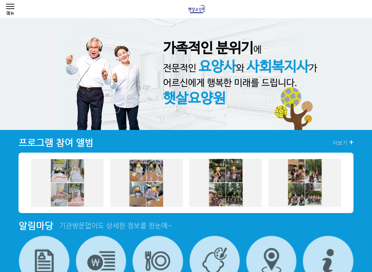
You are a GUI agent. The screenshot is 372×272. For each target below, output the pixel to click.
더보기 (343, 142)
